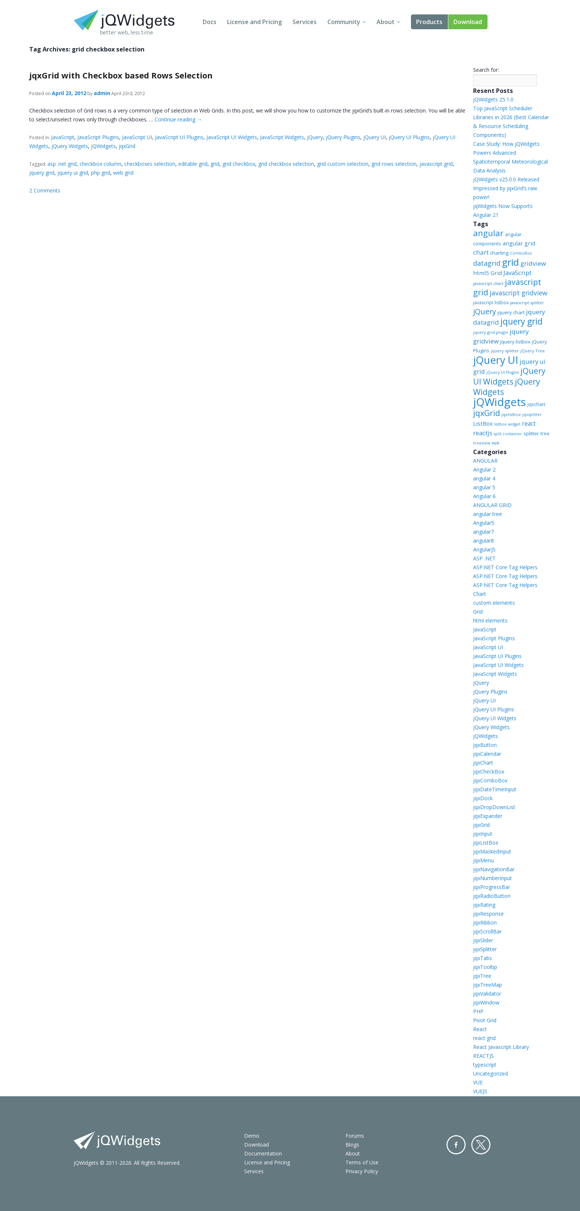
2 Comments (44, 190)
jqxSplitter (485, 949)
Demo (251, 1135)
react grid (484, 1037)
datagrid (486, 263)
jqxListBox (485, 842)
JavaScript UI (137, 137)
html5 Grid (487, 272)
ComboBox (521, 253)
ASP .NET (484, 558)
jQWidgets (103, 146)
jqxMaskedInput (492, 851)
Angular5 (483, 522)
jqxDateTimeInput (494, 789)
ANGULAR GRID (492, 505)
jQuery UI (374, 137)
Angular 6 (484, 496)
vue (495, 443)
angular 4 (484, 478)
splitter (531, 433)
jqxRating (484, 904)
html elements (490, 620)
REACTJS (483, 1055)
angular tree (487, 513)
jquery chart (511, 312)
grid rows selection (394, 163)
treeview (481, 443)
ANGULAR (485, 460)
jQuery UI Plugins (409, 137)
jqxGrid (127, 146)
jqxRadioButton (491, 895)
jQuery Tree (532, 350)
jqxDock (483, 798)
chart (481, 252)
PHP (478, 1011)
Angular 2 (484, 469)
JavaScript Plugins (98, 137)
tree (545, 433)
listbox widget (507, 424)
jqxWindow (486, 1002)
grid (214, 163)
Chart (479, 593)
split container (508, 433)
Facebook (456, 1144)
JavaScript (62, 137)
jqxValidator (487, 993)
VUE (478, 1082)
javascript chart (488, 283)
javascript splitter (527, 302)
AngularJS (484, 549)
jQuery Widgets (69, 146)
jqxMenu (483, 860)
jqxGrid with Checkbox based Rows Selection (121, 75)
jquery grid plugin (490, 332)
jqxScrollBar (487, 931)
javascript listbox (491, 302)
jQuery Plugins (343, 137)
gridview (533, 263)
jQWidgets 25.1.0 (493, 99)
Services (305, 22)
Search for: (486, 69)
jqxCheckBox (488, 771)
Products (429, 22)
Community (343, 22)
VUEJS (480, 1091)
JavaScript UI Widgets (231, 137)
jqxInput (482, 833)
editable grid (193, 163)
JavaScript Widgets (282, 137)
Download (467, 22)
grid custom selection (342, 163)
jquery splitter (505, 350)
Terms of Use (361, 1162)
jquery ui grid (72, 172)
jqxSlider (483, 940)
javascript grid (436, 163)
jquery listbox (515, 341)
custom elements (494, 602)
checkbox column (100, 163)
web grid (123, 172)
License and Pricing (254, 22)
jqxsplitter (532, 414)
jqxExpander (487, 815)
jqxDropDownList (494, 807)
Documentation (263, 1153)
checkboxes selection (149, 163)
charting (499, 252)
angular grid (519, 243)
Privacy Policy (361, 1171)
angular (488, 232)
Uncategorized (490, 1073)
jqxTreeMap (487, 984)
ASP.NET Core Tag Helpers (505, 567)
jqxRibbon (485, 922)
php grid (100, 172)
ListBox (483, 423)
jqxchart (536, 404)
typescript (484, 1064)
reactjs (482, 433)
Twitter (480, 1144)
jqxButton (485, 744)
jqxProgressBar (491, 886)
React (480, 1029)
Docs (209, 22)
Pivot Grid (484, 1020)
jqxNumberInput (492, 878)
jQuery (315, 137)
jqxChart (483, 762)
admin (102, 93)
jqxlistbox (511, 414)
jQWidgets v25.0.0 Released (506, 179)
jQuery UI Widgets (509, 376)
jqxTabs (482, 958)
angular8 (483, 540)
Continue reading (178, 119)
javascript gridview (518, 292)
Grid (478, 611)
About (386, 22)
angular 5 (484, 487)
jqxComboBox (490, 780)
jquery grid (41, 172)
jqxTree (482, 975)
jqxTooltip (485, 966)
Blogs (352, 1144)
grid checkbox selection (286, 163)
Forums (354, 1135)
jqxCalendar (487, 753)
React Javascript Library (501, 1046)
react (529, 423)
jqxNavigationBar (494, 869)
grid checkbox (238, 163)
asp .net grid (62, 163)
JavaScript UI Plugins (179, 137)
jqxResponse (488, 913)
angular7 (483, 531)
